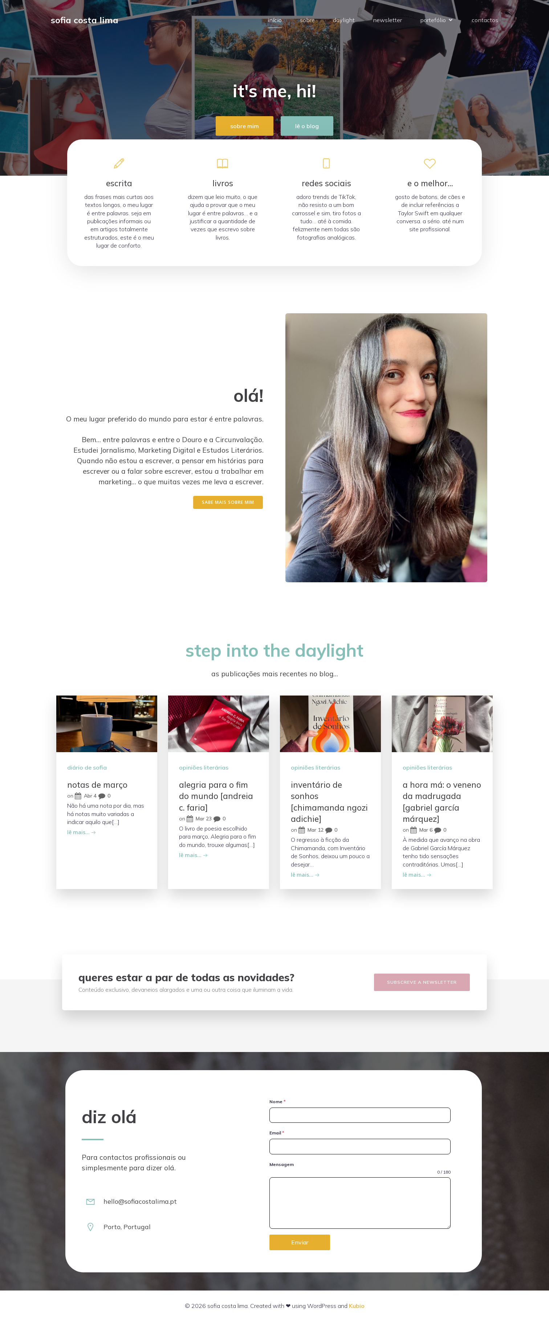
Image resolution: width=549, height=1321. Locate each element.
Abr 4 (86, 796)
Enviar (299, 1242)
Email (276, 1133)
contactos (485, 20)
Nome (277, 1101)
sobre (307, 20)
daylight (344, 20)
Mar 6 (421, 830)
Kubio (357, 1305)
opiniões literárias (203, 767)
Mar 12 (311, 830)
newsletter (387, 20)
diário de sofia (87, 767)
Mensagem (281, 1164)
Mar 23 (199, 819)
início (275, 20)
